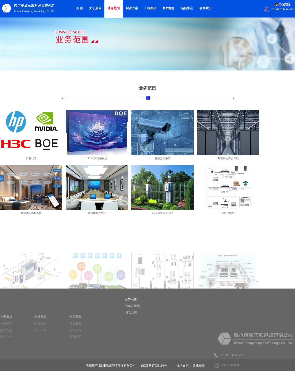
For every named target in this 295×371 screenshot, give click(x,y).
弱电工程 (136, 312)
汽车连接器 (138, 306)
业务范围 (113, 8)
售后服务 (169, 8)
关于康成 (95, 8)
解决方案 (132, 8)
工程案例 (150, 8)
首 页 (79, 8)
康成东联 (199, 365)
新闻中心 (187, 8)
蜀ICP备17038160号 (154, 365)
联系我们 (205, 8)
